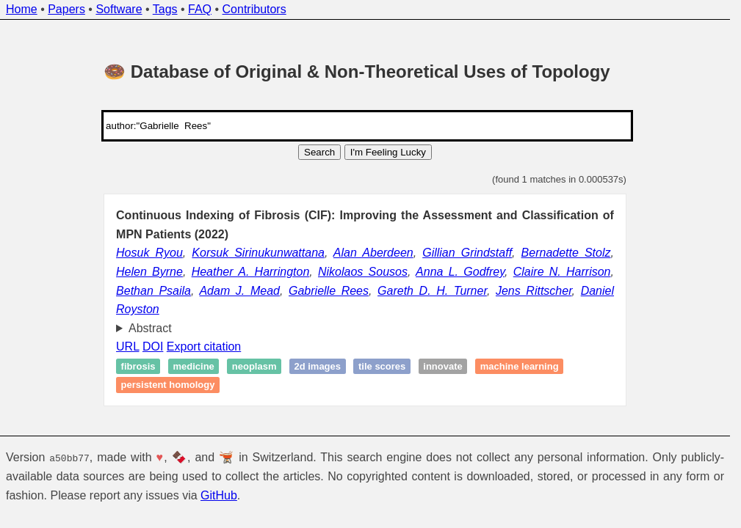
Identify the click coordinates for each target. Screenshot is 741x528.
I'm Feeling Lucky (388, 152)
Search (319, 152)
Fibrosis (138, 366)
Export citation (204, 346)
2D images (317, 366)
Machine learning (519, 366)
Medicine (193, 366)
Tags (165, 9)
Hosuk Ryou (149, 252)
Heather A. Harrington (251, 271)
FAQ (200, 9)
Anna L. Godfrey (460, 271)
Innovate (442, 366)
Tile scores (381, 366)
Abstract (150, 328)
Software (118, 9)
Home (21, 9)
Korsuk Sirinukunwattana (258, 252)
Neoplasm (254, 366)
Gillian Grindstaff (467, 252)
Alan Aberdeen (373, 252)
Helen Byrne (149, 271)
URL (127, 346)
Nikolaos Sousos (363, 271)
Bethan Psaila (153, 291)
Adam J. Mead (239, 291)
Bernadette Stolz (566, 252)
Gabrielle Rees (329, 291)
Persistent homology (168, 385)
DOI (152, 346)
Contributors (254, 9)
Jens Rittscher (534, 291)
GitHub (218, 494)
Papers (66, 9)
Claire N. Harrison (562, 271)
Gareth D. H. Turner (432, 291)
